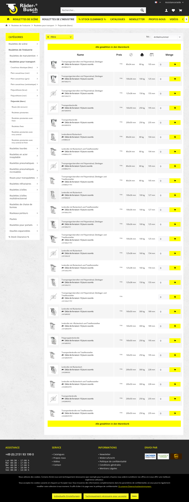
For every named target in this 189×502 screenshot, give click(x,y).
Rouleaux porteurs (19, 213)
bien (134, 496)
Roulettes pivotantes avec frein (22, 119)
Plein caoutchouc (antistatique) (23, 84)
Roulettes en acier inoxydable (19, 156)
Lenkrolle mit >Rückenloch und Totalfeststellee (81, 323)
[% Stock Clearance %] (92, 19)
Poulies (13, 219)
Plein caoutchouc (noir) (20, 73)
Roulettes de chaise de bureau (21, 206)
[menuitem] (173, 2)
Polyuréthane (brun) (19, 90)
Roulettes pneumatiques (22, 163)
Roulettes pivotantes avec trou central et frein (22, 141)
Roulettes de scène (18, 43)
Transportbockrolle (69, 105)
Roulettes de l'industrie (20, 49)
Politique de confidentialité (113, 461)
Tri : (148, 36)
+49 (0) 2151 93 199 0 (19, 454)
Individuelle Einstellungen (67, 496)
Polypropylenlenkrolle (70, 338)
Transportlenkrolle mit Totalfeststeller (77, 352)
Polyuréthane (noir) (19, 95)
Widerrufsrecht (107, 457)
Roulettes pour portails (21, 225)
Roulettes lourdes (18, 148)
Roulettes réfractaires (20, 183)
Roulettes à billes (18, 189)
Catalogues (117, 19)
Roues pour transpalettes (22, 177)
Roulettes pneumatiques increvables (22, 170)
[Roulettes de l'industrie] (58, 19)
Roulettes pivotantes (20, 112)
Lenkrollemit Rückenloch (72, 134)
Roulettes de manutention (23, 55)
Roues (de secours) (19, 107)
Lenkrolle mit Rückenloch (72, 192)
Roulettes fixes (18, 126)
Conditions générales (110, 464)
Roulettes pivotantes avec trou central (22, 133)
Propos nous (157, 19)
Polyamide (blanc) (18, 101)
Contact (57, 464)
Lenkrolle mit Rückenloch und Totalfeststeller (80, 149)
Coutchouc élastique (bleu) (22, 67)
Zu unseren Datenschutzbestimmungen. (134, 486)
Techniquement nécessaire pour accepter (106, 496)
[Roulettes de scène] (25, 19)
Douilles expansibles (20, 230)
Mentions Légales (108, 468)
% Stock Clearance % (19, 236)
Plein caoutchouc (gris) (20, 78)
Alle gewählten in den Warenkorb (112, 47)
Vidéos (174, 19)
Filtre (51, 36)
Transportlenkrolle (69, 396)
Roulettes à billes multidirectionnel (18, 197)
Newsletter (137, 19)
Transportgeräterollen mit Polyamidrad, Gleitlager (82, 61)
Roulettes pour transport (22, 61)
